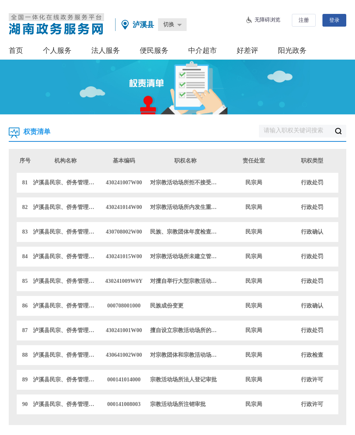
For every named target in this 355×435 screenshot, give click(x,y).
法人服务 (105, 50)
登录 (334, 20)
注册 (304, 20)
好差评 (247, 50)
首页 (16, 50)
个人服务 (57, 50)
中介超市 (202, 50)
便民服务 (154, 50)
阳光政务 (292, 50)
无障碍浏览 (267, 20)
